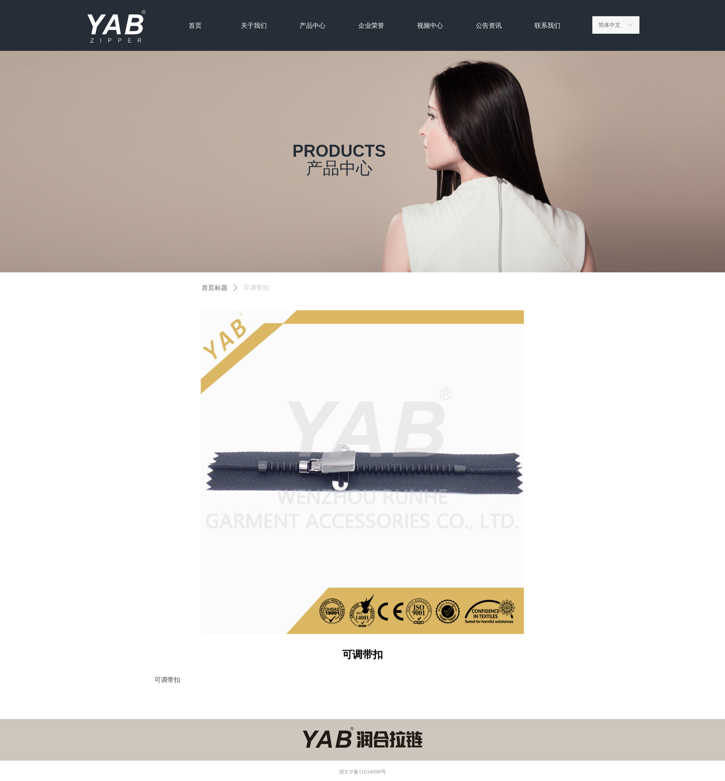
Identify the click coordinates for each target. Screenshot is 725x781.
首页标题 (214, 287)
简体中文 (609, 25)
